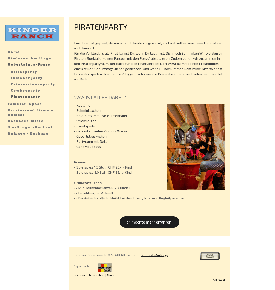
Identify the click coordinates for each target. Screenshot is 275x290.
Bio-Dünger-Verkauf (30, 127)
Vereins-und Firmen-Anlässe (31, 112)
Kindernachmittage (29, 58)
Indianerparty (27, 78)
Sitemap (112, 275)
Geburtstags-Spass (29, 64)
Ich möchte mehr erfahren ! (149, 221)
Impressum (80, 275)
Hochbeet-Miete (26, 121)
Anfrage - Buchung (28, 133)
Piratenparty (25, 97)
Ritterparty (24, 72)
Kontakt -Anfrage (154, 255)
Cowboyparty (25, 90)
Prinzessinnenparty (33, 84)
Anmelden (219, 279)
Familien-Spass (25, 104)
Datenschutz (97, 275)
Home (14, 52)
